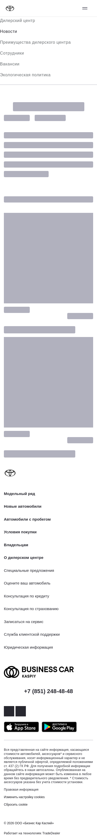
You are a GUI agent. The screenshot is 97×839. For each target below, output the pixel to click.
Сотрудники (12, 53)
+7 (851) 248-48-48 (48, 691)
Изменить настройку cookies (24, 797)
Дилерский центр (17, 20)
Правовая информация (21, 789)
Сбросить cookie (15, 804)
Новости (8, 31)
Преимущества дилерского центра (35, 42)
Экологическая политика (25, 75)
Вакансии (9, 64)
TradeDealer (51, 833)
